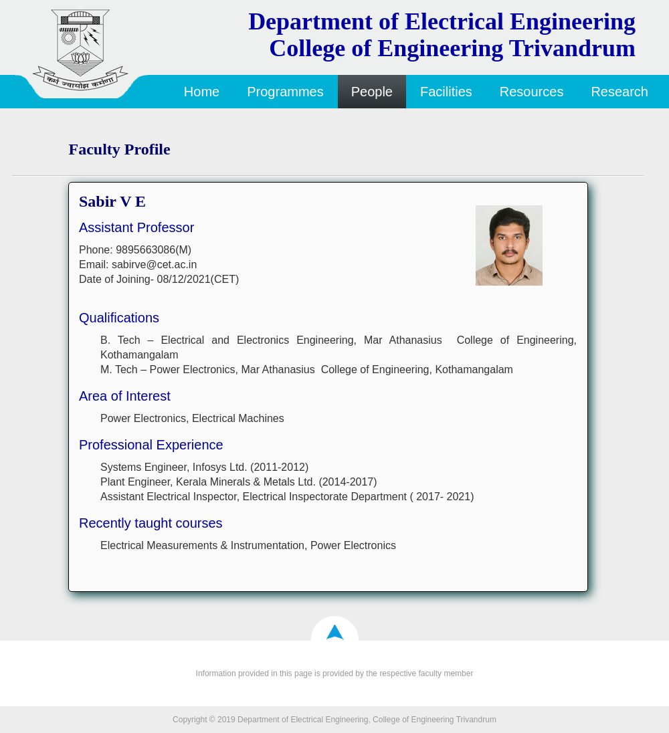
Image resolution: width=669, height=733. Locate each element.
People (372, 91)
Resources (532, 91)
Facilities (446, 91)
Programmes (285, 91)
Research (619, 91)
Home (201, 91)
